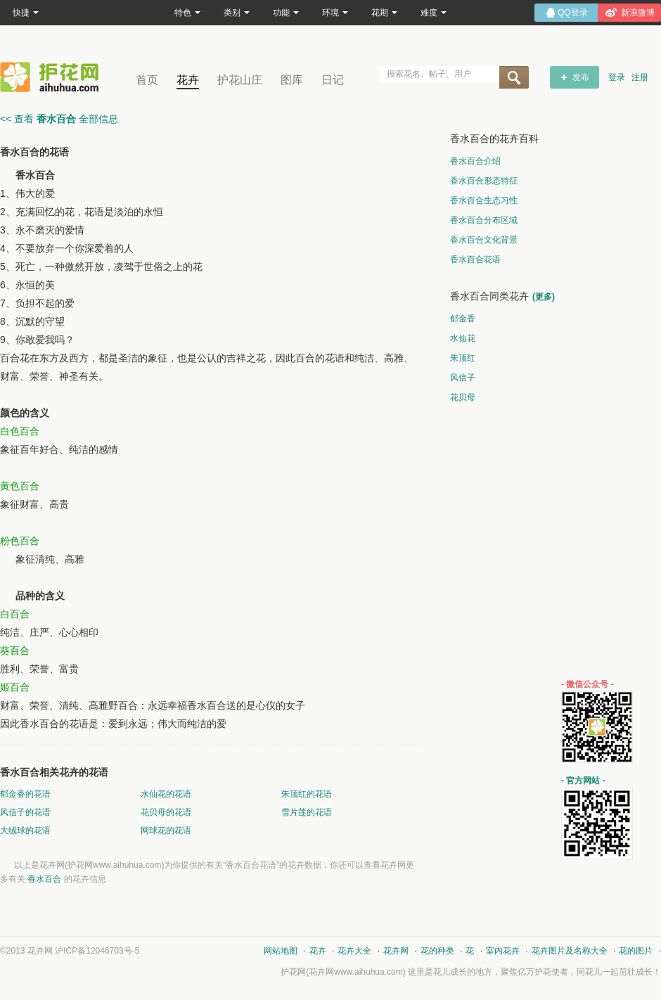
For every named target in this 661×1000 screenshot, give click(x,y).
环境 (335, 13)
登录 (616, 77)
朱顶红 (462, 358)
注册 (639, 77)
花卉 (188, 80)
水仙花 (462, 338)
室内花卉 (503, 951)
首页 (147, 80)
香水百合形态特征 (484, 181)
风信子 (462, 378)
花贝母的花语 (166, 812)
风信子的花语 (25, 812)
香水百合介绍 (475, 161)
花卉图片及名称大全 (570, 951)
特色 (187, 13)
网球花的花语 (166, 830)
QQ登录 (573, 13)
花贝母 (462, 397)
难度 (434, 13)
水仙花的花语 (166, 794)
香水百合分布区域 (484, 220)
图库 (292, 80)
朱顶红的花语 (306, 794)
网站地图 (280, 951)
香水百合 (44, 879)
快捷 (26, 13)
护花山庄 (239, 80)
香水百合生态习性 (484, 200)
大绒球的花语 (25, 830)
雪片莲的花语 (306, 812)
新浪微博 (638, 13)
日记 (332, 80)
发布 (580, 77)
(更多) (543, 297)
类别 (237, 13)
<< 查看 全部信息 (59, 118)
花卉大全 (354, 951)
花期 (384, 13)
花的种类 (437, 951)
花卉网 (52, 77)
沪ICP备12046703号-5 (97, 951)
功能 (286, 13)
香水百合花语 (475, 259)
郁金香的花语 (25, 794)
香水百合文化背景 (484, 240)
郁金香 (462, 318)
